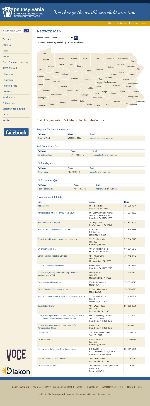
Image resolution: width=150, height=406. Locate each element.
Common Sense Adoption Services (52, 256)
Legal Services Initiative (13, 109)
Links (5, 114)
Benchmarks (8, 97)
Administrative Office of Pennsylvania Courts (56, 213)
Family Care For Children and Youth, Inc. (55, 289)
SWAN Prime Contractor (48, 366)
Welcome (6, 39)
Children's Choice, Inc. (47, 249)
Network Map (10, 86)
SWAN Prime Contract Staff (58, 387)
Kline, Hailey (43, 172)
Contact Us (121, 23)
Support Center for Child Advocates (52, 359)
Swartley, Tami (44, 138)
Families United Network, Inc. (50, 282)
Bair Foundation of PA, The (49, 222)
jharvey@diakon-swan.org (106, 189)
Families (6, 120)
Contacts (8, 74)
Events (5, 56)
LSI (121, 387)
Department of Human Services (51, 266)
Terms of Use (104, 394)
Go (26, 30)
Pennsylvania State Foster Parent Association (57, 349)
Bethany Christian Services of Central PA (55, 230)
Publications (8, 103)
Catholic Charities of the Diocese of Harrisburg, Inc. (59, 239)
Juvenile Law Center (46, 306)
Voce (144, 23)
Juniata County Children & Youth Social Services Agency (61, 296)
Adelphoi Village (44, 206)
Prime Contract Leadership (15, 62)
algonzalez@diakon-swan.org (104, 155)
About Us (6, 45)
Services (8, 91)
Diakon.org (133, 23)
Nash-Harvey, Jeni (45, 189)
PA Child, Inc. (43, 332)
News (5, 50)
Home (111, 23)
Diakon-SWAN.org (20, 387)
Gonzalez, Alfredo (45, 155)
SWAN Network (9, 68)
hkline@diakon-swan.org (100, 172)
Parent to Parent (45, 339)
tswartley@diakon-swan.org (102, 138)
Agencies (8, 80)
